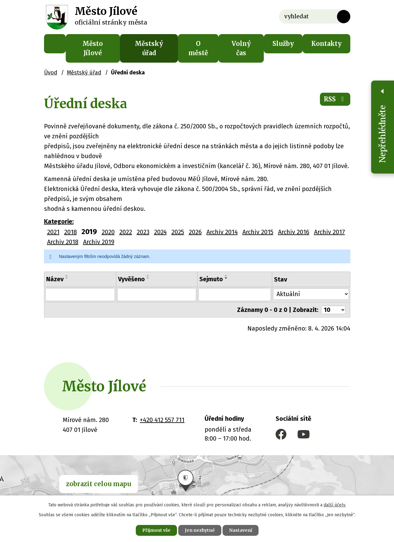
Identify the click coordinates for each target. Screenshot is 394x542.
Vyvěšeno (130, 279)
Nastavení (240, 530)
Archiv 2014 (222, 232)
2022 (125, 232)
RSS (335, 99)
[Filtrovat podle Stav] (311, 294)
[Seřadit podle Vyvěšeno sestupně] (147, 278)
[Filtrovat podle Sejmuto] (235, 294)
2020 (108, 232)
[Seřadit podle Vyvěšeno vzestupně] (147, 275)
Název (55, 279)
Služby (283, 43)
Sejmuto (211, 279)
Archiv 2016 (293, 232)
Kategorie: (59, 221)
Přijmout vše (156, 530)
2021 (53, 232)
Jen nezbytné (200, 530)
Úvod (55, 43)
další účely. (335, 505)
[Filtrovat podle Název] (79, 294)
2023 (143, 232)
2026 (195, 232)
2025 (177, 232)
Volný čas (241, 48)
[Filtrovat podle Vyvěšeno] (156, 294)
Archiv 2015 (257, 232)
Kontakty (326, 43)
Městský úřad (149, 48)
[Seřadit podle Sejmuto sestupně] (226, 278)
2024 (160, 232)
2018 (70, 232)
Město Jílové (92, 48)
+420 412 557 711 (162, 420)
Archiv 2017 (329, 232)
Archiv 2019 (98, 242)
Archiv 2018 (62, 242)
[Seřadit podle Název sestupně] (67, 278)
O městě (198, 48)
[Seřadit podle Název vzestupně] (67, 275)
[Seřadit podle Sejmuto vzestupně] (226, 275)
